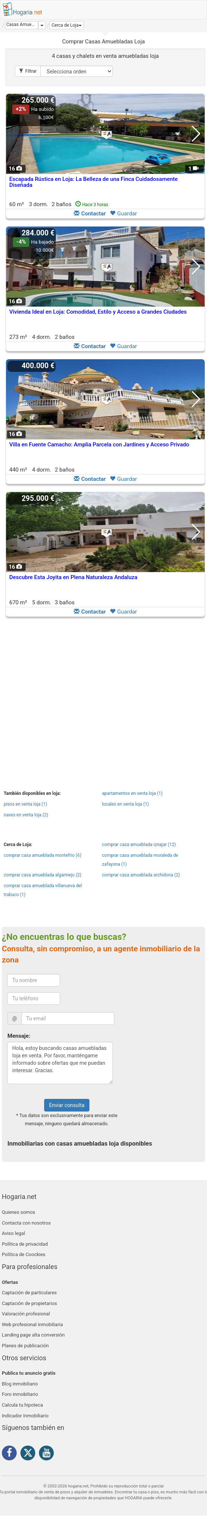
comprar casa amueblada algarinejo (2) (42, 875)
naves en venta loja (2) (26, 815)
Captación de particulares (29, 1292)
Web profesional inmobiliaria (32, 1324)
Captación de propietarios (29, 1303)
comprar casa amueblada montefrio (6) (42, 855)
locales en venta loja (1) (125, 804)
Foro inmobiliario (20, 1394)
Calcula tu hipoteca (22, 1405)
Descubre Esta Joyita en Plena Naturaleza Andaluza (73, 577)
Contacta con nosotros (26, 1223)
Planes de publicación (25, 1345)
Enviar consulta (66, 1105)
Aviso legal (13, 1233)
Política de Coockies (23, 1254)
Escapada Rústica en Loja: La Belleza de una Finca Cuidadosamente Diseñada (93, 182)
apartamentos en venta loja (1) (132, 793)
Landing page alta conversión (33, 1335)
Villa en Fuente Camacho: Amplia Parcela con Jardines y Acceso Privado (99, 444)
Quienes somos (18, 1212)
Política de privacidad (25, 1244)
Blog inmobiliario (20, 1384)
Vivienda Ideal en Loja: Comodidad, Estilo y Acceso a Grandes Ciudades (98, 311)
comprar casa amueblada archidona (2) (141, 875)
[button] (66, 25)
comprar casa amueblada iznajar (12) (139, 844)
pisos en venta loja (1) (25, 804)
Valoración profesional (26, 1314)
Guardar (123, 213)
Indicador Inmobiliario (25, 1415)
